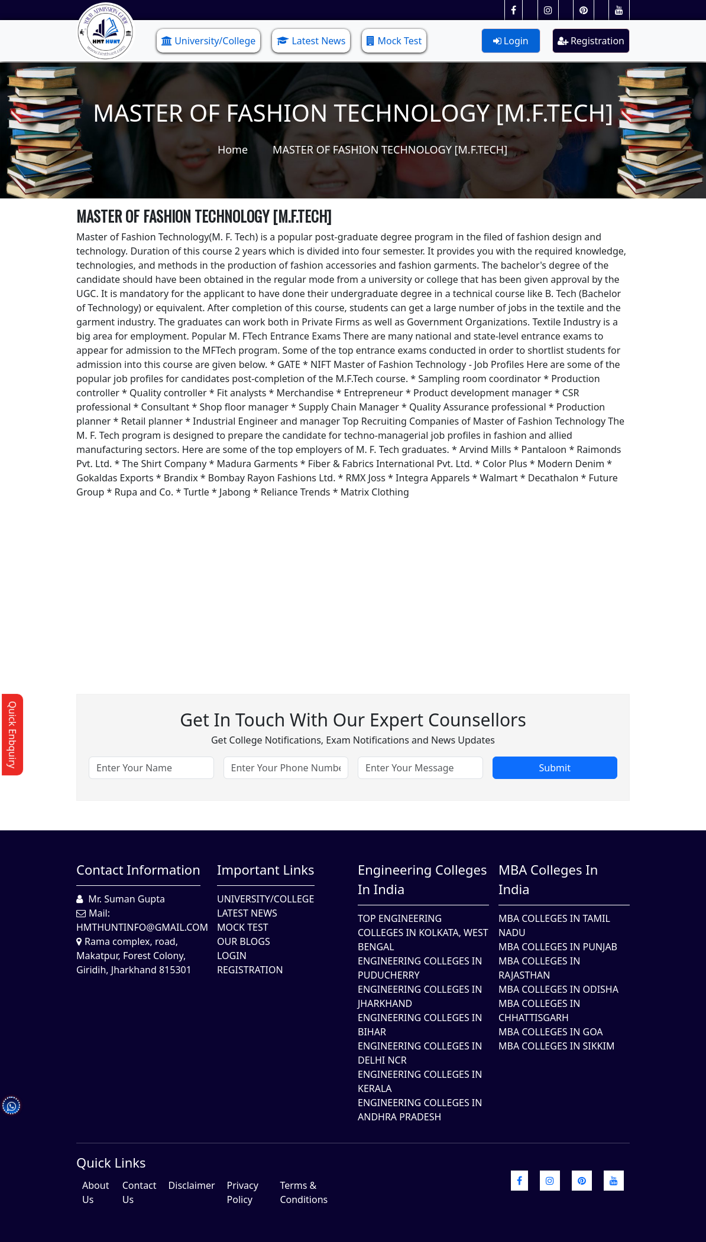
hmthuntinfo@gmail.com (142, 927)
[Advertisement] (353, 581)
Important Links (266, 869)
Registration (591, 40)
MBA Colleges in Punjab (557, 946)
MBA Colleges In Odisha (558, 989)
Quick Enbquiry (12, 734)
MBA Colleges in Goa (550, 1031)
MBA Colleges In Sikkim (556, 1045)
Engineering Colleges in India (422, 879)
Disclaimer (192, 1185)
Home (233, 149)
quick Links (111, 1162)
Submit (555, 767)
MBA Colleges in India (548, 879)
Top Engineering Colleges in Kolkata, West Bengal (423, 932)
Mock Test (394, 40)
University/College (208, 40)
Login (511, 40)
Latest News (311, 40)
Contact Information (138, 869)
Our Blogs (243, 941)
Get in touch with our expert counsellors (353, 720)
